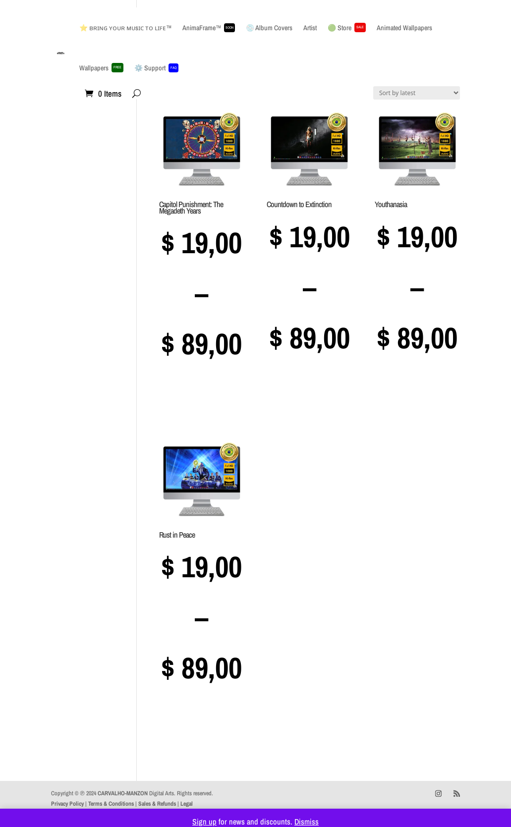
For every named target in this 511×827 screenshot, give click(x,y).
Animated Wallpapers (404, 27)
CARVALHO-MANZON (123, 793)
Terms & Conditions (111, 804)
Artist (310, 27)
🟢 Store (347, 27)
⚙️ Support (156, 67)
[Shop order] (416, 93)
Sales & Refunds (157, 804)
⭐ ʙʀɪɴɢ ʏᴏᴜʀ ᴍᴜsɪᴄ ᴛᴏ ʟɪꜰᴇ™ (125, 27)
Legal (186, 804)
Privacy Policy (67, 804)
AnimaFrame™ (208, 27)
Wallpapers (101, 67)
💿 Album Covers (269, 27)
